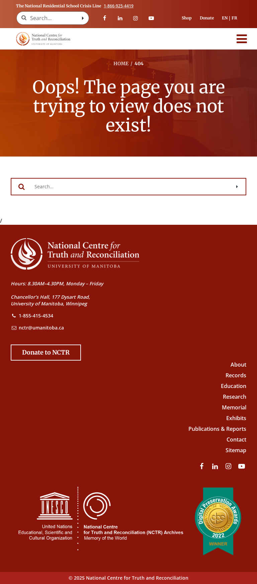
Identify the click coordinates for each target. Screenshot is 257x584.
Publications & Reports (217, 428)
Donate (207, 17)
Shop (187, 17)
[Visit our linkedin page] (120, 18)
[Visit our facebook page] (104, 18)
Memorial (234, 407)
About (238, 364)
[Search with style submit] (82, 18)
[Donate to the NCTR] (46, 353)
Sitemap (236, 450)
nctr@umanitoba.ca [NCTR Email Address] (41, 327)
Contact (236, 439)
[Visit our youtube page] (151, 18)
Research (234, 396)
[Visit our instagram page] (135, 18)
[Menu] (242, 38)
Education (233, 386)
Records (236, 375)
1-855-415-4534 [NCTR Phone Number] (36, 315)
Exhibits (236, 418)
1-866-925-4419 (119, 6)
